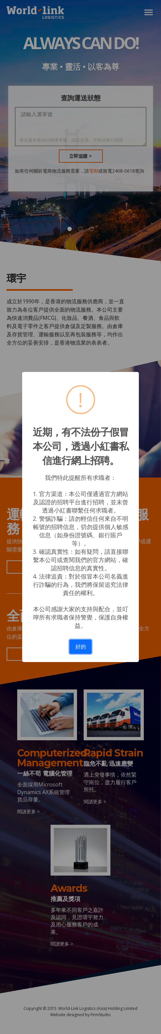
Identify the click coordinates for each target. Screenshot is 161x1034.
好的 (80, 646)
